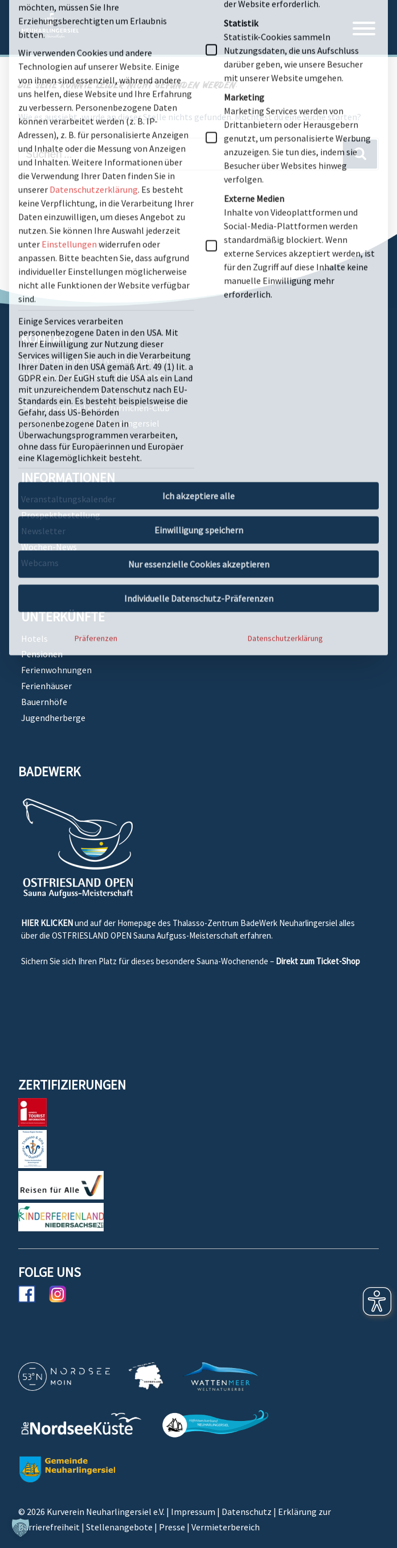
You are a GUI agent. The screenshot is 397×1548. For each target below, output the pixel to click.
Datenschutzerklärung (285, 336)
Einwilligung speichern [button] (198, 228)
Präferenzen (96, 336)
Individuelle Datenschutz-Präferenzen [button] (198, 296)
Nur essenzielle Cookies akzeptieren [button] (198, 262)
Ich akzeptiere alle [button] (198, 194)
